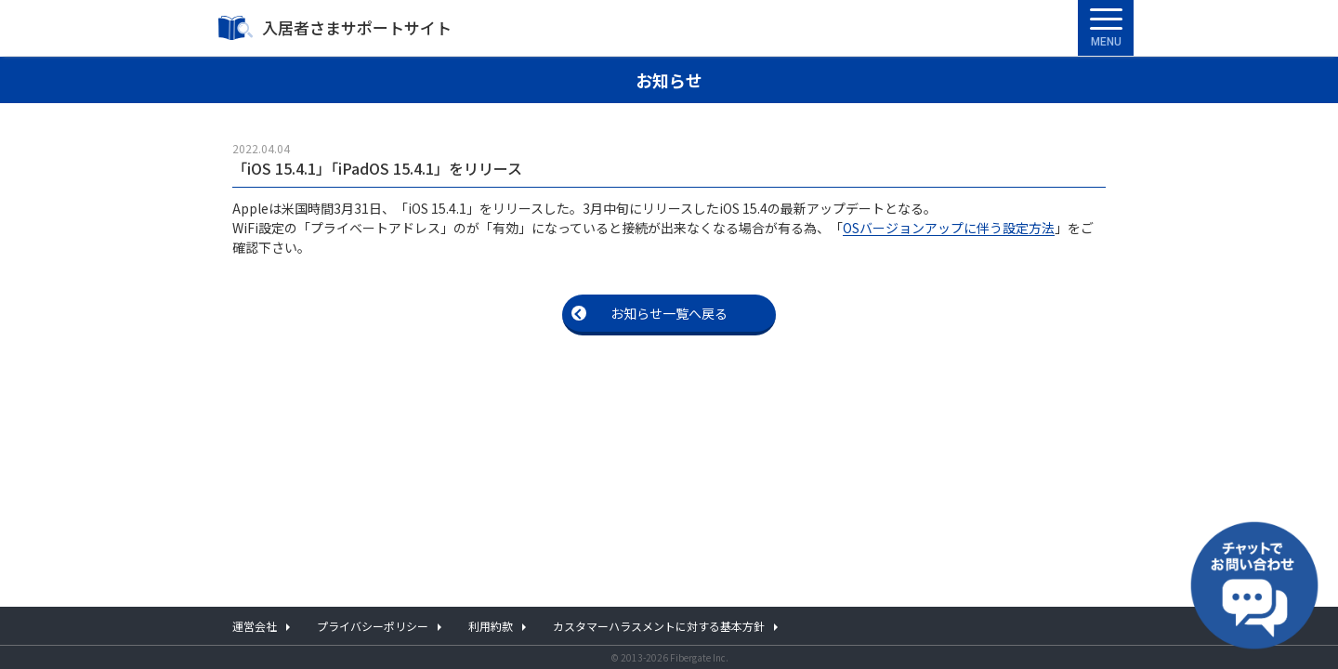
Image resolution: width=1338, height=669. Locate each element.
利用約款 (490, 626)
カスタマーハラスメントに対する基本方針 (659, 626)
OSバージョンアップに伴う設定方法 (949, 227)
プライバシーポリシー (372, 626)
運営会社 (254, 626)
